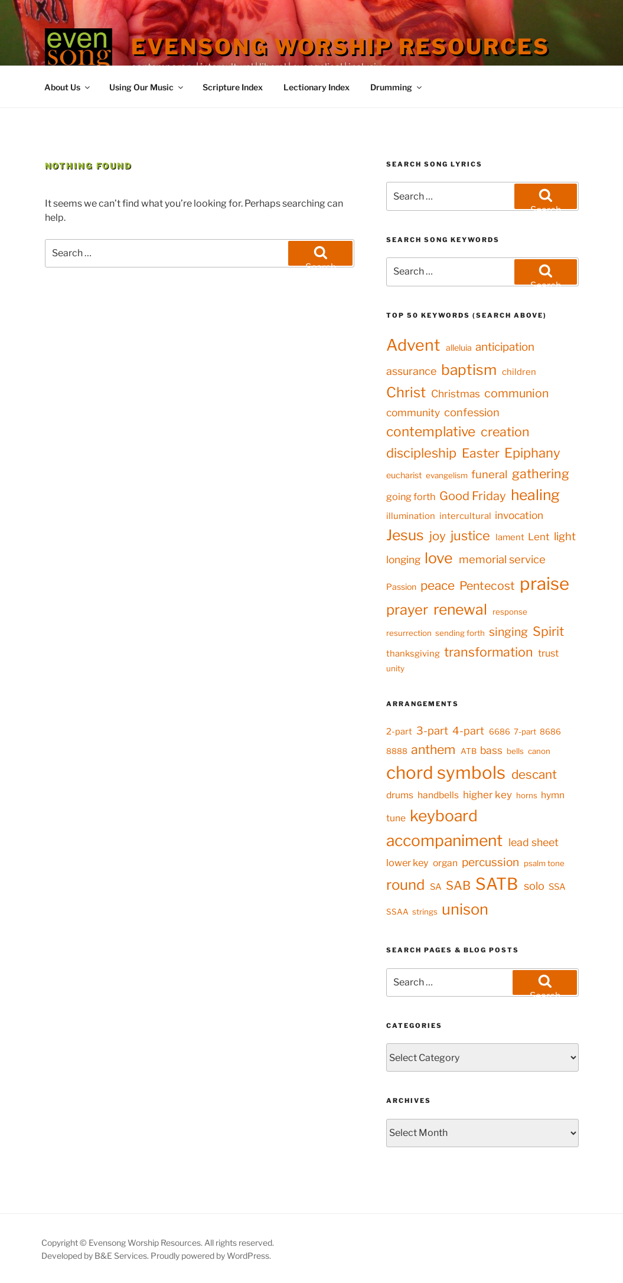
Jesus (405, 535)
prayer (407, 609)
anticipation (504, 347)
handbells (438, 795)
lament (509, 537)
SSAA (397, 911)
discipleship (421, 453)
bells (515, 751)
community (413, 412)
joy (437, 535)
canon (539, 751)
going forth (410, 496)
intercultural (465, 516)
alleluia (459, 347)
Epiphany (532, 453)
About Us (68, 87)
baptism (469, 369)
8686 (550, 731)
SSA (557, 887)
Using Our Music (147, 87)
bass (491, 750)
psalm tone (544, 863)
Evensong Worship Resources (340, 47)
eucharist (404, 475)
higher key (487, 795)
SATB (496, 884)
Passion (401, 587)
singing (508, 632)
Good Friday (472, 496)
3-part (432, 730)
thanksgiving (413, 653)
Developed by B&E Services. (96, 1256)
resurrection (409, 633)
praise (544, 583)
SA (436, 887)
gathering (540, 473)
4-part (468, 730)
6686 (499, 731)
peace (437, 585)
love (439, 558)
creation (505, 431)
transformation (488, 652)
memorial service (502, 559)
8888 (396, 751)
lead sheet (533, 842)
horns (526, 795)
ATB (469, 751)
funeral (489, 474)
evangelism (447, 475)
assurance (411, 371)
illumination (410, 516)
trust (548, 653)
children (519, 372)
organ (445, 863)
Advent (413, 345)
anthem (433, 749)
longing (403, 559)
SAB (458, 885)
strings (425, 911)
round (405, 884)
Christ (406, 392)
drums (399, 795)
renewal (460, 609)
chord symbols (445, 772)
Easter (481, 453)
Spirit (548, 631)
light (565, 536)
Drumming (396, 87)
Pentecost (487, 586)
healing (535, 495)
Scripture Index (233, 87)
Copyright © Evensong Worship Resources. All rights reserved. (157, 1243)
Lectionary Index (316, 87)
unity (395, 668)
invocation (519, 515)
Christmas (455, 393)
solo (534, 885)
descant (534, 774)
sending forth (460, 633)
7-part (525, 731)
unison (465, 909)
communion (516, 393)
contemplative (430, 431)
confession (472, 412)
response (509, 611)
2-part (399, 731)
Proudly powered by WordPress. (211, 1256)
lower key (407, 863)
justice (470, 535)
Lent (538, 537)
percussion (490, 862)
